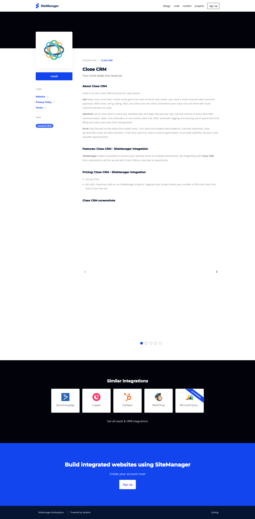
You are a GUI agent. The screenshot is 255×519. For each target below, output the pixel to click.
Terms (41, 107)
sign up (213, 5)
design (167, 5)
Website (42, 96)
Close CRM (106, 60)
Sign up (128, 484)
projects (199, 5)
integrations (89, 60)
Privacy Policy (45, 102)
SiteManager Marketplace (51, 512)
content (187, 5)
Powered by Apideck (80, 512)
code (176, 5)
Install (54, 76)
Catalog (214, 512)
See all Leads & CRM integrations (127, 421)
